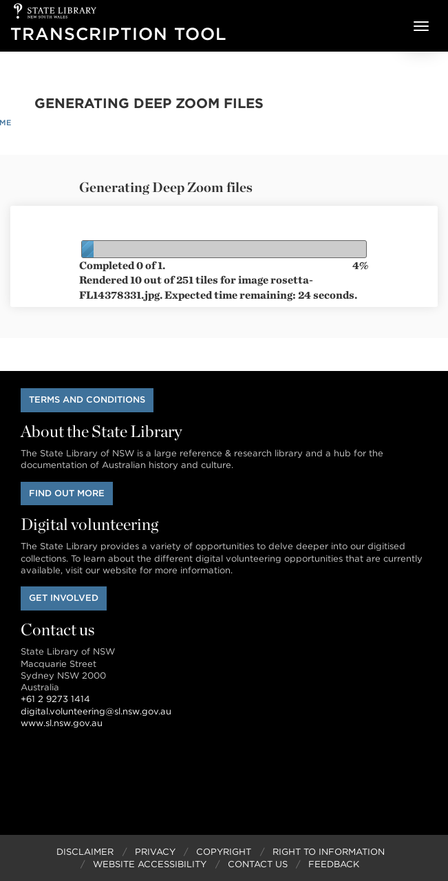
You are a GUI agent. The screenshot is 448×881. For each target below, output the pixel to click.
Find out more (67, 493)
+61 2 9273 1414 (55, 699)
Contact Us (258, 864)
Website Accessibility (149, 864)
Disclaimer (85, 852)
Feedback (333, 864)
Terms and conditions (87, 399)
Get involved (63, 598)
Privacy (155, 852)
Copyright (223, 852)
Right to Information (329, 852)
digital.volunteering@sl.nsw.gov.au (96, 711)
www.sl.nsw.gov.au (62, 723)
